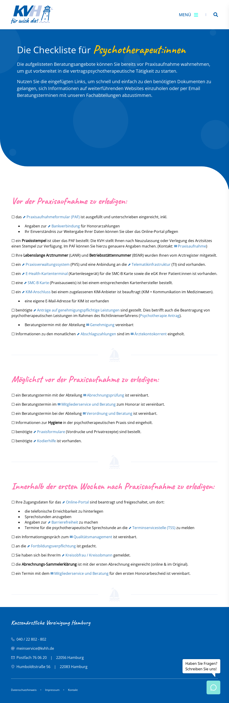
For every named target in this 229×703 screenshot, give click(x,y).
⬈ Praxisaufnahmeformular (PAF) (51, 216)
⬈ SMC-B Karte (36, 282)
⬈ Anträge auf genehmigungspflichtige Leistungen (76, 310)
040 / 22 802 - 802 (31, 639)
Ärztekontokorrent (149, 333)
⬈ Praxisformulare (49, 431)
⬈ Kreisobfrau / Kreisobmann (87, 555)
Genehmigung (100, 324)
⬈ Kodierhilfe (44, 440)
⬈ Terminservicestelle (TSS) (151, 527)
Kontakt (73, 690)
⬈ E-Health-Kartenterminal (45, 273)
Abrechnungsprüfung (103, 395)
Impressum (52, 690)
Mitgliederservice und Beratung (86, 404)
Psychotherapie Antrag (160, 315)
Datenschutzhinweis (24, 690)
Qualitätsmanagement (91, 536)
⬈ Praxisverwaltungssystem (46, 264)
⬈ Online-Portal (75, 502)
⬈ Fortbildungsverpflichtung (51, 546)
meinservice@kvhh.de (35, 648)
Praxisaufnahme (190, 246)
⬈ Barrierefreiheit (63, 522)
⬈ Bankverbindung (64, 226)
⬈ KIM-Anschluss (36, 291)
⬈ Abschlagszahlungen (96, 333)
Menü (188, 14)
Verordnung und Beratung (107, 413)
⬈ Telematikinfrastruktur (149, 264)
